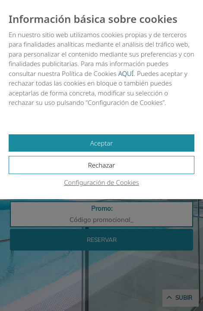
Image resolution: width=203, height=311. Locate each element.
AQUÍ (126, 73)
